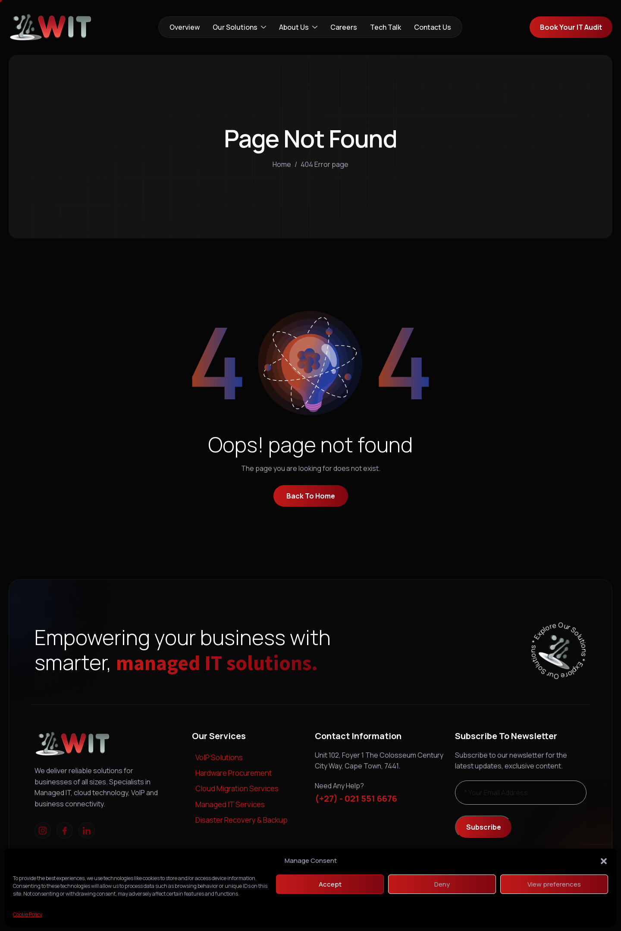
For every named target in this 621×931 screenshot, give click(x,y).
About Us (298, 27)
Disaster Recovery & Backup (241, 820)
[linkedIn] (86, 830)
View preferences (554, 884)
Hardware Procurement (233, 773)
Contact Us (432, 27)
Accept (330, 884)
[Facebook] (64, 830)
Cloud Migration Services (237, 788)
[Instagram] (42, 830)
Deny (442, 884)
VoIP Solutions (219, 757)
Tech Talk (385, 27)
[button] (603, 860)
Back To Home (310, 496)
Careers (343, 27)
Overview (184, 27)
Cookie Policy (27, 914)
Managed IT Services (230, 804)
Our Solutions (239, 27)
